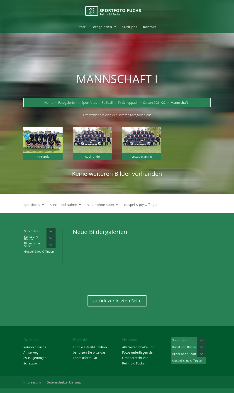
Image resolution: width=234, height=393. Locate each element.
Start (81, 27)
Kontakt (149, 27)
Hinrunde (43, 156)
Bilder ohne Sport (101, 205)
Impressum (32, 382)
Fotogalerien (101, 27)
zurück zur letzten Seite (117, 301)
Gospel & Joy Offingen (141, 205)
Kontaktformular (85, 358)
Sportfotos (31, 205)
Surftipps (129, 27)
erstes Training (142, 156)
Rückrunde (92, 156)
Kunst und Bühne (63, 205)
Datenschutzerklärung (63, 382)
